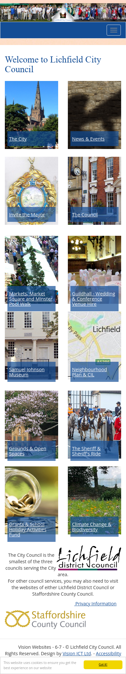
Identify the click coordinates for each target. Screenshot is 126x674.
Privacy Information (95, 603)
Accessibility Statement (108, 656)
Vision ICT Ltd (77, 653)
